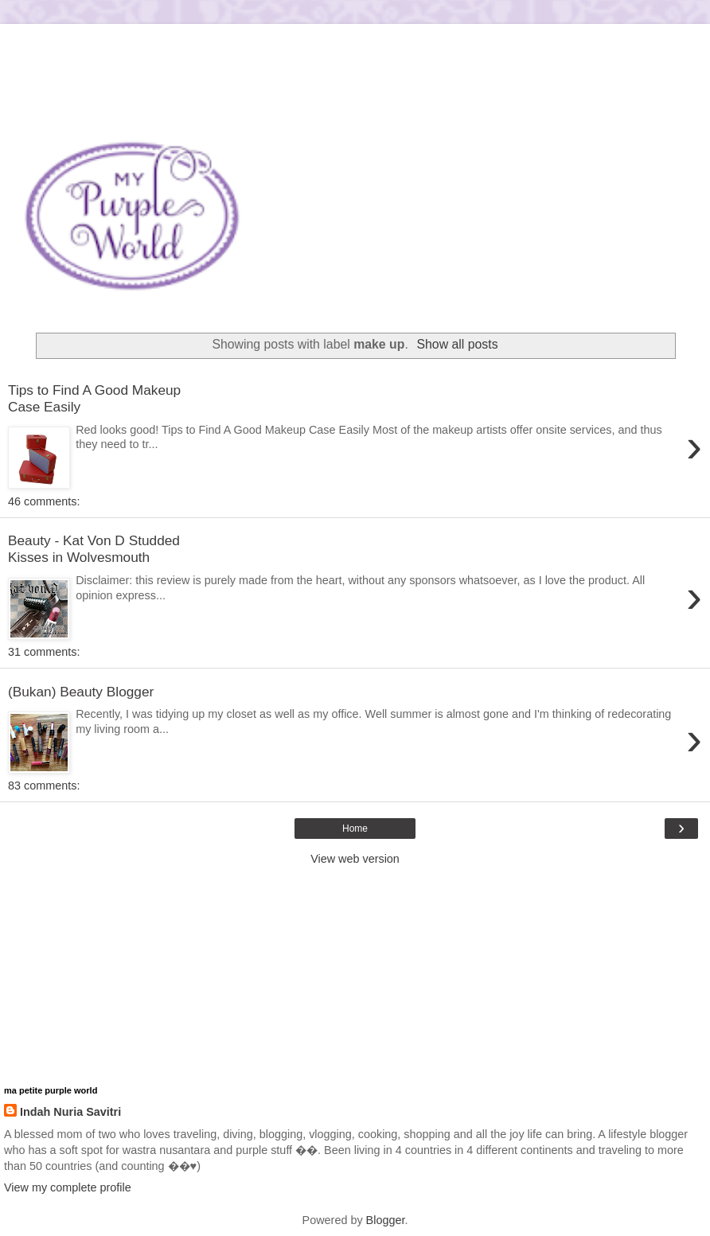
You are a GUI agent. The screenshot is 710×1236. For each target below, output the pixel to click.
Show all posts (457, 344)
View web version (355, 858)
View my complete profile (67, 1187)
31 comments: (44, 651)
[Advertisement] (355, 44)
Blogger (385, 1220)
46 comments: (44, 501)
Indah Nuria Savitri (70, 1111)
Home (355, 828)
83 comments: (44, 785)
